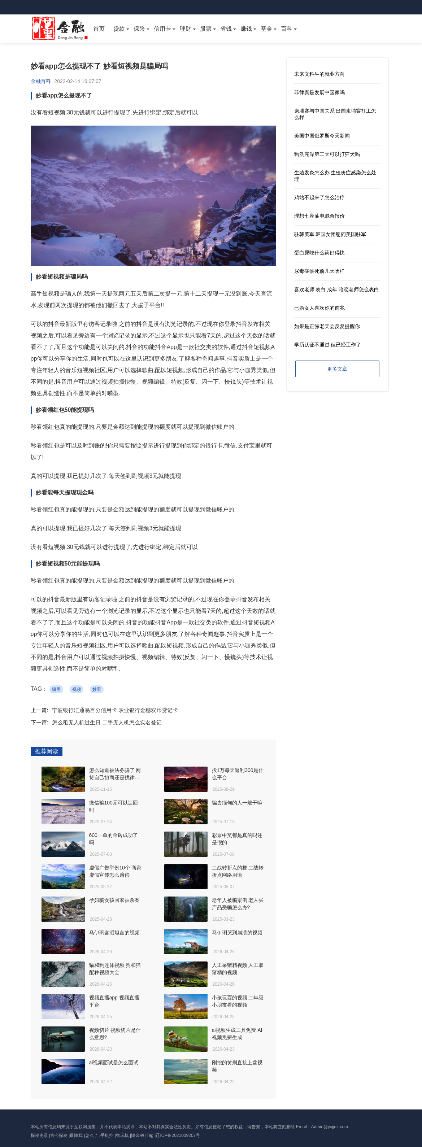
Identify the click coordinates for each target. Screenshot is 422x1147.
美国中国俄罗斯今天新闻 (322, 136)
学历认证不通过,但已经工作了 (327, 345)
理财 (185, 29)
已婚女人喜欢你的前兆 (319, 308)
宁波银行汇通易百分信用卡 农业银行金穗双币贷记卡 (115, 710)
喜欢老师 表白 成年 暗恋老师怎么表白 (336, 289)
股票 (206, 29)
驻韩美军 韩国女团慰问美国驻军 (330, 234)
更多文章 (337, 369)
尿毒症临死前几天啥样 (319, 271)
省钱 (226, 29)
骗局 (56, 689)
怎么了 (91, 1135)
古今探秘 (59, 1135)
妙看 (96, 689)
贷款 (119, 29)
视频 (76, 689)
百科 (286, 29)
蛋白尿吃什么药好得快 (319, 253)
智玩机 (122, 1135)
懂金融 (137, 1135)
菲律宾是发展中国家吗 (319, 92)
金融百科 (41, 81)
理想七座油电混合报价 (319, 216)
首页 (99, 29)
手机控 (106, 1135)
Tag (150, 1135)
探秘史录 (39, 1135)
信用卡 (162, 29)
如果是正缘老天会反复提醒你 (327, 326)
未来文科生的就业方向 (319, 74)
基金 (266, 29)
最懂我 (76, 1135)
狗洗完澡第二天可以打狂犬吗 (327, 154)
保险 (139, 29)
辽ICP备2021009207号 (178, 1135)
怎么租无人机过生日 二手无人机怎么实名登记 (107, 722)
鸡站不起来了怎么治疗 (319, 197)
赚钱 (246, 29)
